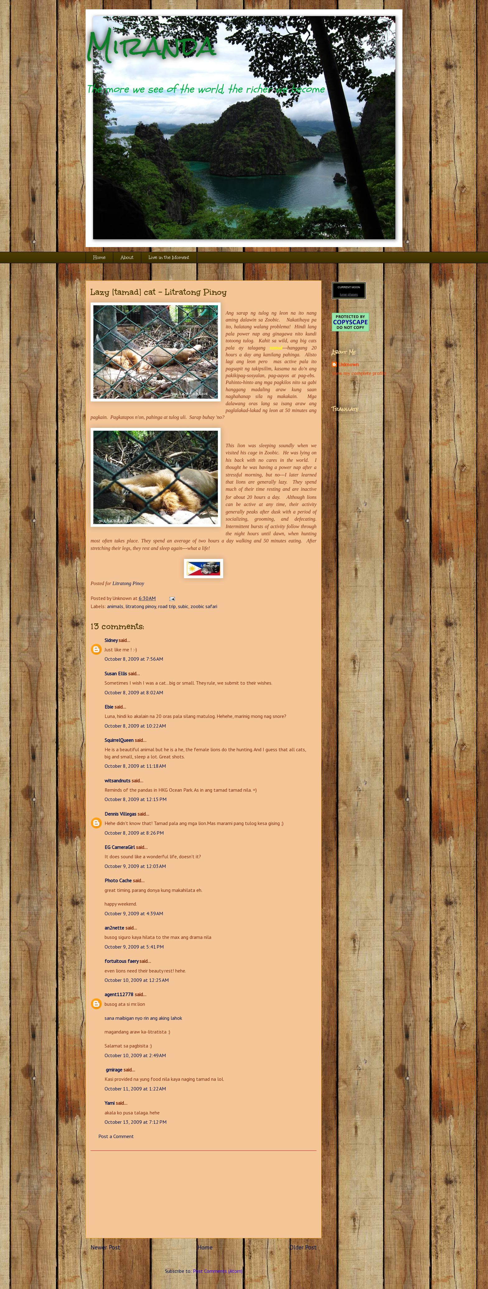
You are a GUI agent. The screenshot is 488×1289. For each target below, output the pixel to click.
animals (115, 606)
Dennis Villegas (120, 814)
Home (99, 257)
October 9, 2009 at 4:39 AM (134, 913)
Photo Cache (118, 880)
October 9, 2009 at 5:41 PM (134, 947)
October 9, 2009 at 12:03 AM (135, 866)
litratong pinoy (140, 606)
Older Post (303, 1247)
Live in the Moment (169, 257)
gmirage (113, 1069)
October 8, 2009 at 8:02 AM (134, 692)
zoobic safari (203, 606)
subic (183, 606)
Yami (110, 1103)
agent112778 (119, 994)
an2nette (114, 928)
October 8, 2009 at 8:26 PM (134, 833)
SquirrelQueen (119, 740)
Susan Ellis (116, 673)
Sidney (111, 640)
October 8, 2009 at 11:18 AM (135, 766)
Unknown (348, 365)
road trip (167, 606)
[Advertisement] (203, 1194)
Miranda (151, 45)
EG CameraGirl (120, 847)
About (127, 257)
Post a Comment (116, 1136)
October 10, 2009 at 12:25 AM (137, 980)
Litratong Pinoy (128, 583)
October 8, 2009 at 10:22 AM (135, 726)
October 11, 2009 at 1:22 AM (135, 1088)
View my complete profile (359, 373)
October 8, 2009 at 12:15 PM (136, 799)
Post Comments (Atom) (217, 1271)
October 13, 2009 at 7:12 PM (136, 1122)
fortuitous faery (121, 961)
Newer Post (105, 1247)
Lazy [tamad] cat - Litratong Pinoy (159, 292)
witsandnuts (117, 780)
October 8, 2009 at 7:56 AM (134, 659)
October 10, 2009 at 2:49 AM (135, 1055)
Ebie (109, 707)
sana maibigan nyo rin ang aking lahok (143, 1018)
